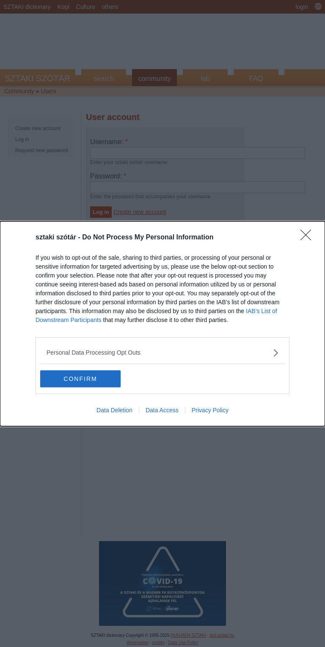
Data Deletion (114, 410)
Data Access (162, 410)
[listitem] (162, 352)
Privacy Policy (210, 410)
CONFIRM (80, 378)
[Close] (308, 238)
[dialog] (162, 323)
